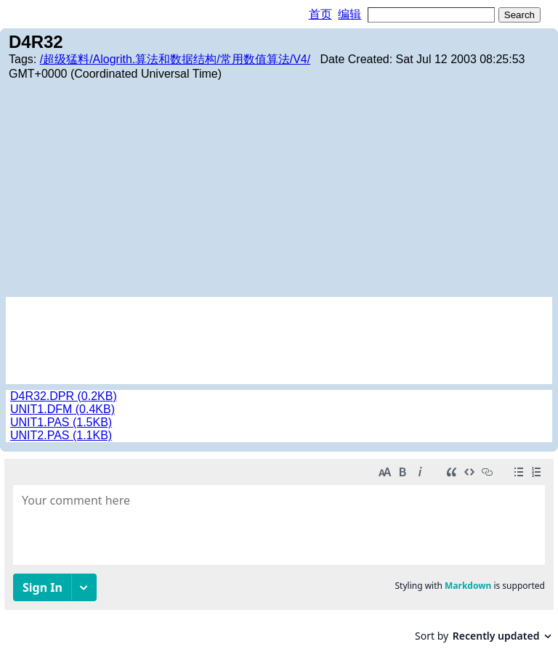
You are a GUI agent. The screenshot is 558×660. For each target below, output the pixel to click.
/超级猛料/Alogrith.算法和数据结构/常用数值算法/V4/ (175, 59)
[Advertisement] (279, 188)
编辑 (349, 14)
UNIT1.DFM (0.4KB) (62, 409)
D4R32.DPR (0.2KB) (63, 396)
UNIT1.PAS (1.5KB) (61, 422)
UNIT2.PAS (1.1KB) (61, 435)
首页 (320, 14)
